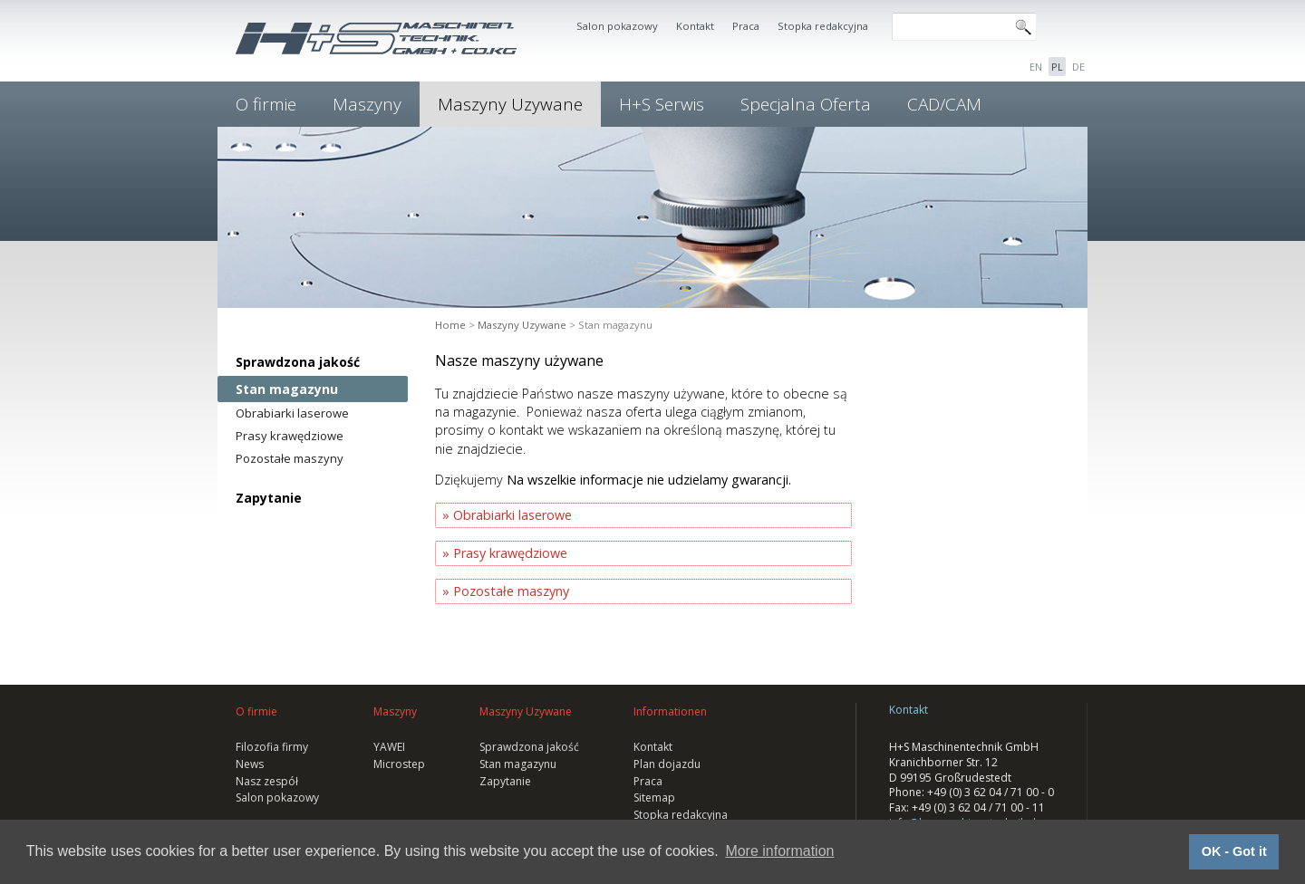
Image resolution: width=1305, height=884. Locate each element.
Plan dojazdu (667, 764)
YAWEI (389, 746)
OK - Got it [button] (1234, 851)
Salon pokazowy (617, 26)
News (250, 764)
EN (1036, 66)
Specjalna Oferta (805, 104)
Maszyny (367, 104)
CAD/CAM (944, 104)
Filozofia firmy (272, 746)
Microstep (399, 764)
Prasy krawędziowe (289, 436)
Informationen (670, 711)
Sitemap (654, 797)
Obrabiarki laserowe (292, 413)
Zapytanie (269, 497)
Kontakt (695, 26)
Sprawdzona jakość (298, 361)
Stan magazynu (287, 389)
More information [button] (779, 851)
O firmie (266, 104)
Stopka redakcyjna (823, 26)
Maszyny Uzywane (510, 104)
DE (1078, 66)
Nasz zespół (267, 781)
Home (450, 325)
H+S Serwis (661, 104)
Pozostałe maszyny (289, 458)
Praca (745, 26)
